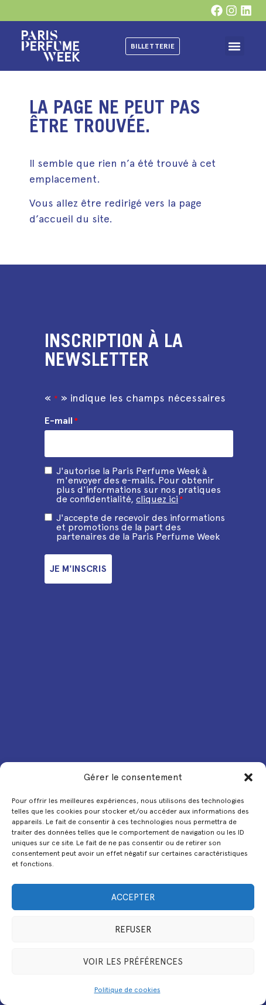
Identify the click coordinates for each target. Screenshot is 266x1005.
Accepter (133, 897)
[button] (248, 777)
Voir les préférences (133, 961)
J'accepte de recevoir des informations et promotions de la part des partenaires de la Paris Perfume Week (140, 527)
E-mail (61, 421)
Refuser (133, 929)
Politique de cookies (127, 990)
